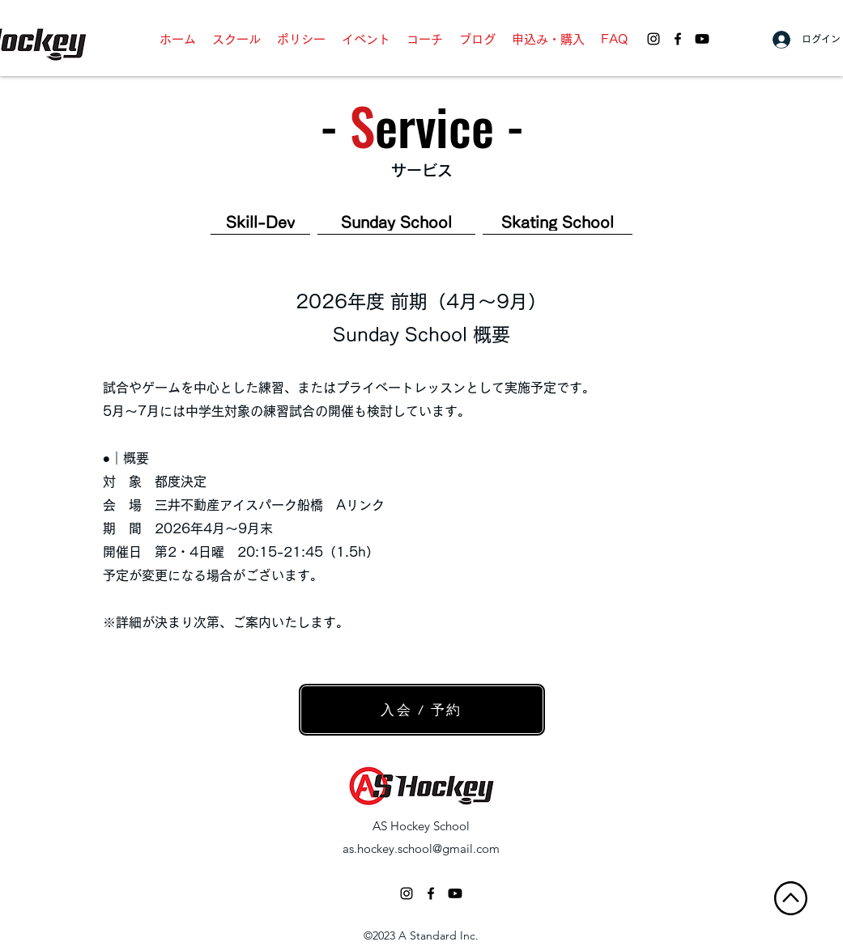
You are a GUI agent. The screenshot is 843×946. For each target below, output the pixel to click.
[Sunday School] (396, 223)
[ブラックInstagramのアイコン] (406, 893)
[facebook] (678, 39)
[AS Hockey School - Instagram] (653, 39)
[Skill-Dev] (260, 223)
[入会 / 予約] (422, 709)
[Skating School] (557, 223)
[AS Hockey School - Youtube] (702, 39)
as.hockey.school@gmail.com (421, 848)
